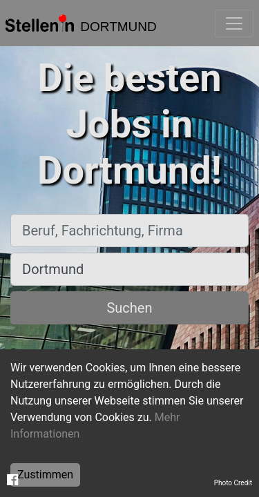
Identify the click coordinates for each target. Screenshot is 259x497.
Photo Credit (233, 483)
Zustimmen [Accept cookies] (45, 474)
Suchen (129, 308)
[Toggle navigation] (234, 23)
